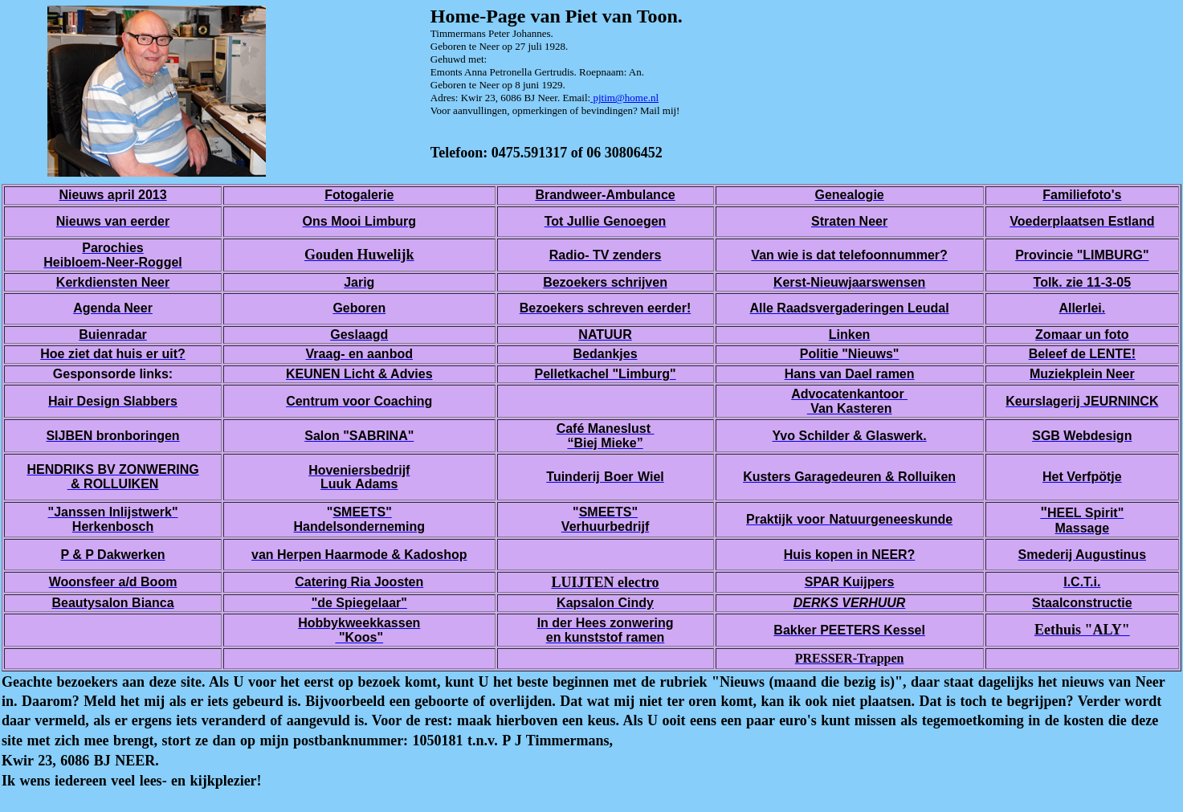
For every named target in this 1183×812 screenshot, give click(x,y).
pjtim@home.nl (624, 98)
